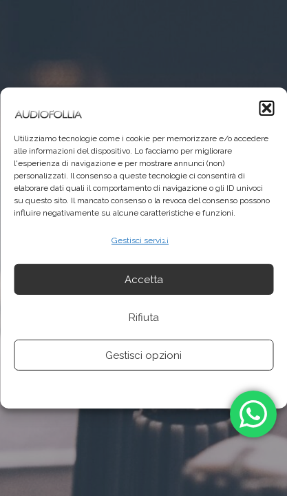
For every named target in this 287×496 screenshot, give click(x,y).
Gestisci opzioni (143, 355)
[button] (266, 108)
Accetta (144, 279)
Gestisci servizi (140, 240)
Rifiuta (144, 317)
